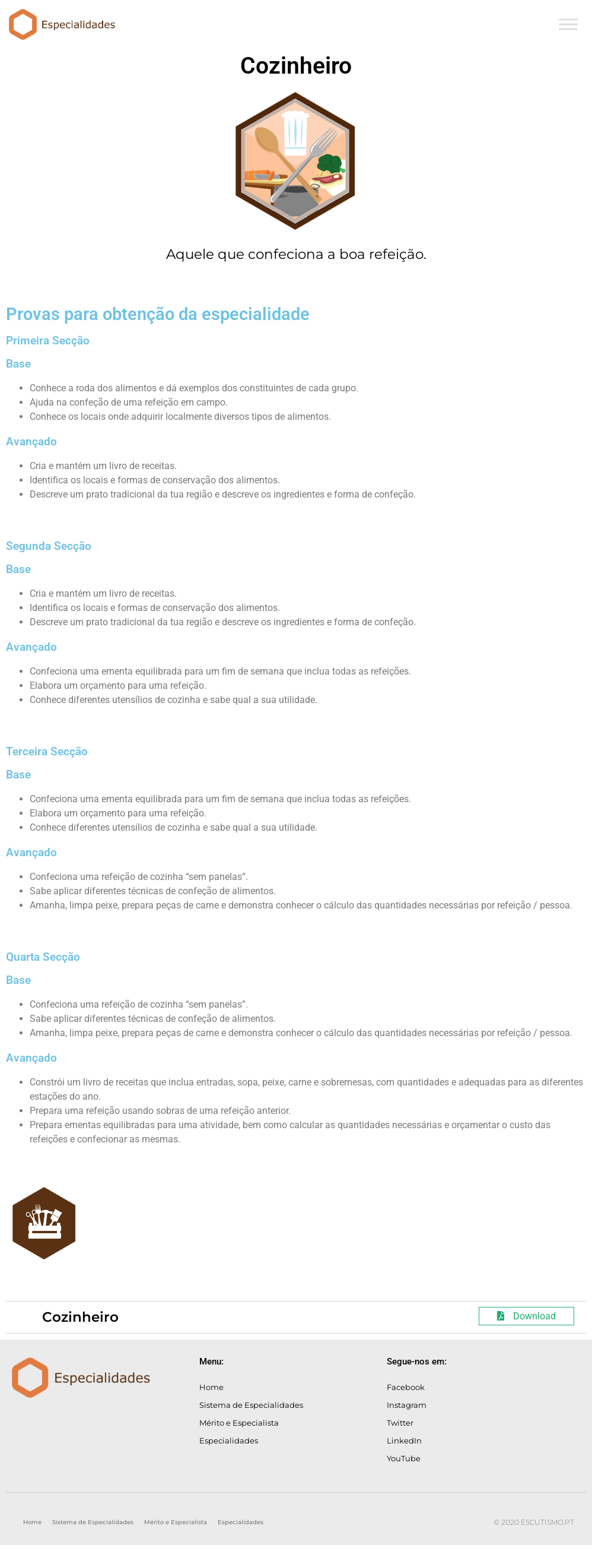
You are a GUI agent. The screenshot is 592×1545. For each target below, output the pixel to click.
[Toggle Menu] (568, 24)
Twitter (400, 1422)
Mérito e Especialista (239, 1422)
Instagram (407, 1405)
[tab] (296, 1317)
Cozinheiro (80, 1317)
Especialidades (228, 1440)
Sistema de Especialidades (251, 1405)
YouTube (404, 1458)
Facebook (406, 1387)
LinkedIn (404, 1440)
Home (211, 1387)
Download (526, 1316)
